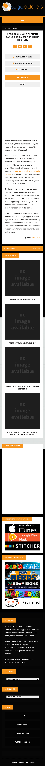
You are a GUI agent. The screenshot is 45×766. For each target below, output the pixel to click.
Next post (37, 249)
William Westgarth (24, 63)
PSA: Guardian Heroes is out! (22, 300)
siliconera (36, 237)
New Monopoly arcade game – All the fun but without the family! (23, 433)
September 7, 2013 (24, 57)
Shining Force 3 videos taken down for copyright (22, 387)
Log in (22, 715)
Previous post (10, 249)
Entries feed (22, 724)
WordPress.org (22, 742)
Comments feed (22, 733)
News (22, 84)
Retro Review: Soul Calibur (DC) (22, 343)
